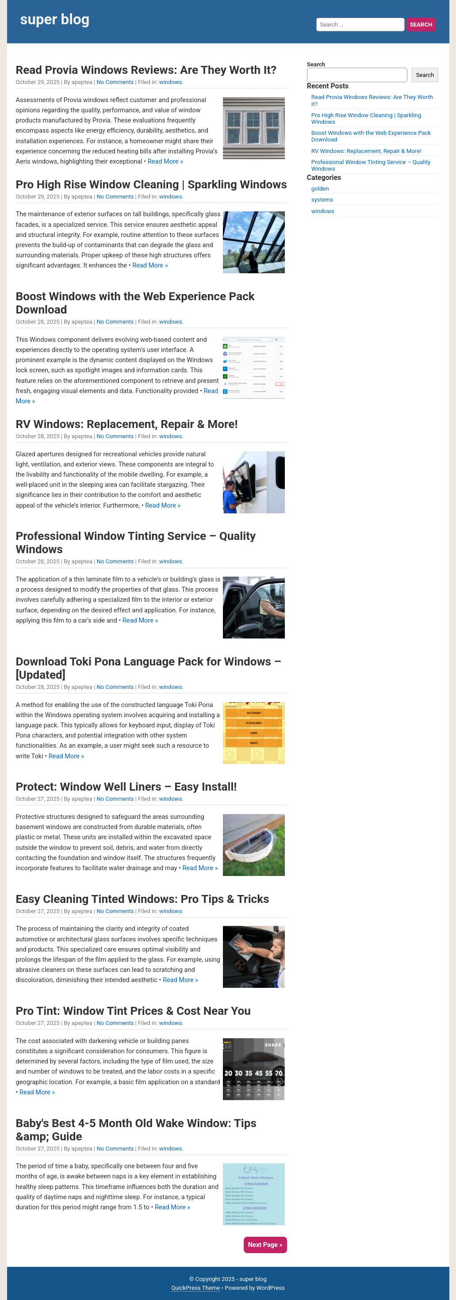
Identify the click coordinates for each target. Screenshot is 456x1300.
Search (316, 64)
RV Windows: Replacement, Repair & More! (127, 424)
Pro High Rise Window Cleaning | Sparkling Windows (151, 184)
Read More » (165, 161)
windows (170, 82)
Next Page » (265, 1245)
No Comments (115, 82)
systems (322, 199)
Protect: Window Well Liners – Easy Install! (126, 786)
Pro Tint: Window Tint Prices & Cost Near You (133, 1010)
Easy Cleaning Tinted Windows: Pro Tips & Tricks (142, 899)
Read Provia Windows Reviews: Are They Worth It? (146, 69)
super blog (55, 19)
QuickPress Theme (195, 1288)
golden (320, 188)
